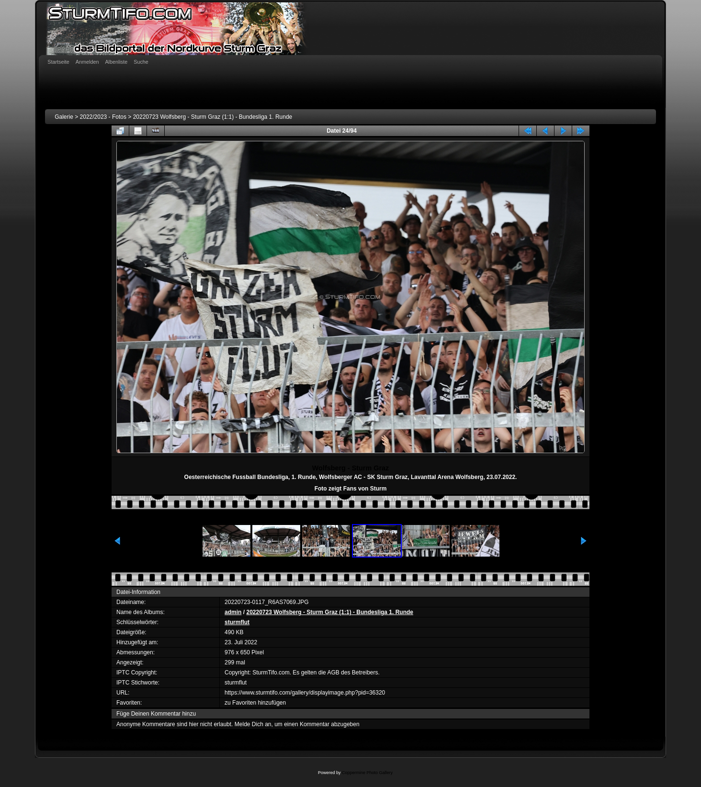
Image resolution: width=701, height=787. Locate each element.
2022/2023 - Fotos (103, 117)
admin (233, 612)
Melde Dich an (253, 724)
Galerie (64, 117)
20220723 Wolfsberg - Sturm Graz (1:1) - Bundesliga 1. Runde (213, 117)
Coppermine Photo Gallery (367, 772)
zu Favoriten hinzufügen (255, 702)
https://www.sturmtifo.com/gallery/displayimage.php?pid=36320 (305, 692)
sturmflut (237, 622)
